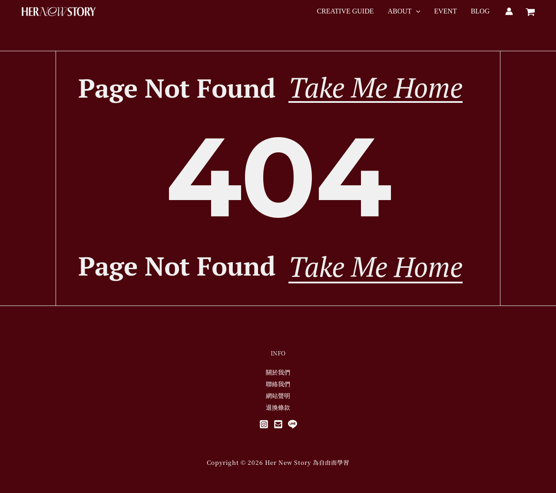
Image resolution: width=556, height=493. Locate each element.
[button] (416, 11)
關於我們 (278, 372)
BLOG (480, 11)
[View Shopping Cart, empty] (530, 11)
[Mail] (278, 424)
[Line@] (292, 424)
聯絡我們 (278, 384)
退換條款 (278, 407)
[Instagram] (263, 424)
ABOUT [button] (404, 11)
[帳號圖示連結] (509, 11)
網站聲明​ (278, 395)
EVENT (445, 11)
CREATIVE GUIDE (345, 11)
